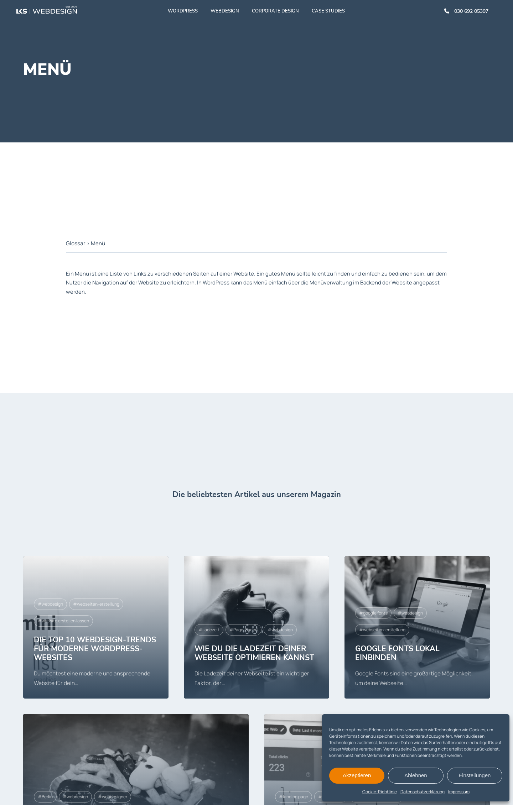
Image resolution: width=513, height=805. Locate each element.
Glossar (75, 243)
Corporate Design (275, 12)
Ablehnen (415, 775)
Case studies (328, 12)
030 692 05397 (466, 12)
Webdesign (225, 12)
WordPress (183, 12)
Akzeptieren (357, 775)
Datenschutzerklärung (422, 792)
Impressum (459, 792)
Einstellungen (474, 775)
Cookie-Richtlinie (379, 792)
